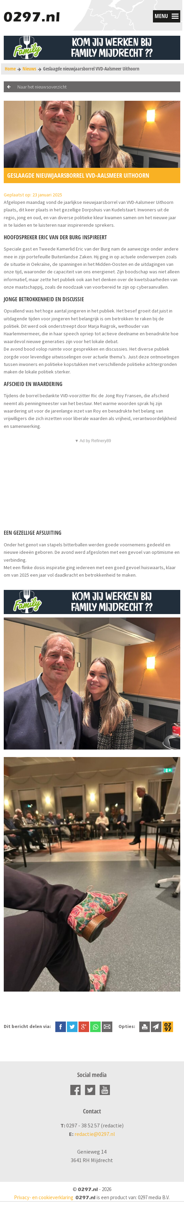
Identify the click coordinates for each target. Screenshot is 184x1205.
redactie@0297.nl (94, 1133)
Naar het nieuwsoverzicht (42, 87)
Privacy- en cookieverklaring (43, 1197)
